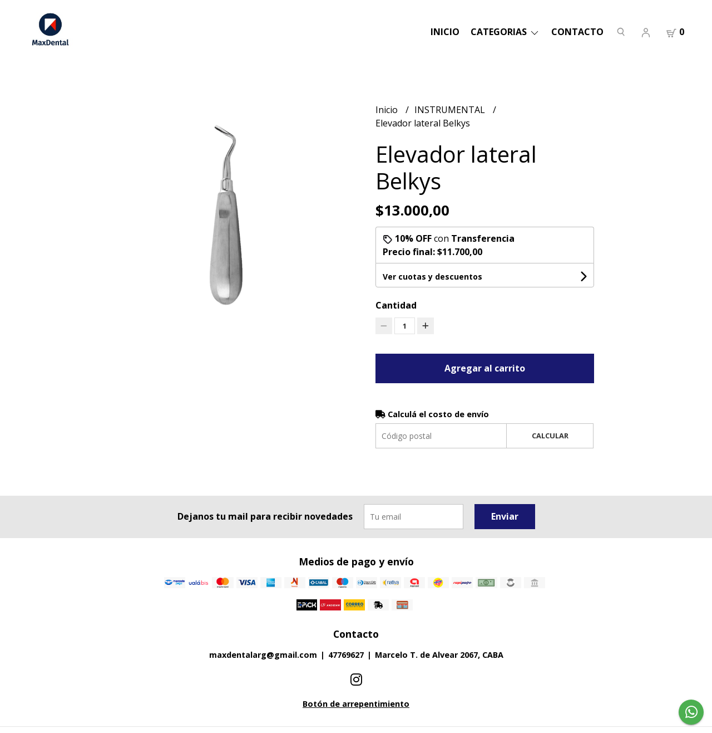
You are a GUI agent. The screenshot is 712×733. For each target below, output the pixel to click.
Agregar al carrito (484, 368)
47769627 (346, 654)
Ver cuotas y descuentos (432, 276)
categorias (505, 32)
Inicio (445, 32)
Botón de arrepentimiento (356, 703)
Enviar (504, 516)
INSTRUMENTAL (450, 110)
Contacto (577, 32)
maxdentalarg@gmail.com (263, 654)
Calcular (550, 436)
